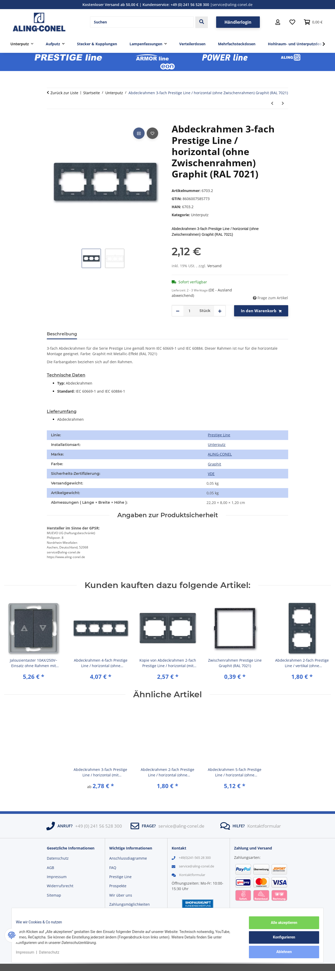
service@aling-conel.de (232, 4)
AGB (50, 867)
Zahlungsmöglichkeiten (129, 904)
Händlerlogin (238, 22)
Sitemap (54, 895)
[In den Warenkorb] (51, 120)
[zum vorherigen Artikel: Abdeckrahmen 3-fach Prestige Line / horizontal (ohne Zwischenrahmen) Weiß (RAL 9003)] (272, 103)
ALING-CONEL (220, 454)
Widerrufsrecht (60, 885)
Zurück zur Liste (64, 92)
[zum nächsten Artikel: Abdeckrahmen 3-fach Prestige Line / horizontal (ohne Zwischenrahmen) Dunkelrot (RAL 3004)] (283, 103)
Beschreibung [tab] (62, 333)
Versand (214, 265)
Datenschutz (53, 955)
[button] (277, 22)
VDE (211, 473)
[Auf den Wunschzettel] (152, 133)
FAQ (112, 867)
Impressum (29, 955)
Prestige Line (219, 434)
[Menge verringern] (177, 310)
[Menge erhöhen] (220, 310)
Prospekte (117, 885)
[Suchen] (142, 22)
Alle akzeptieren (280, 927)
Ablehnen (280, 953)
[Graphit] (215, 464)
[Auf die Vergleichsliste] (139, 133)
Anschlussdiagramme (128, 858)
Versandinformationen (129, 913)
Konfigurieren (280, 940)
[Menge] (189, 310)
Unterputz (200, 214)
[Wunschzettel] (292, 22)
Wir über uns (120, 895)
